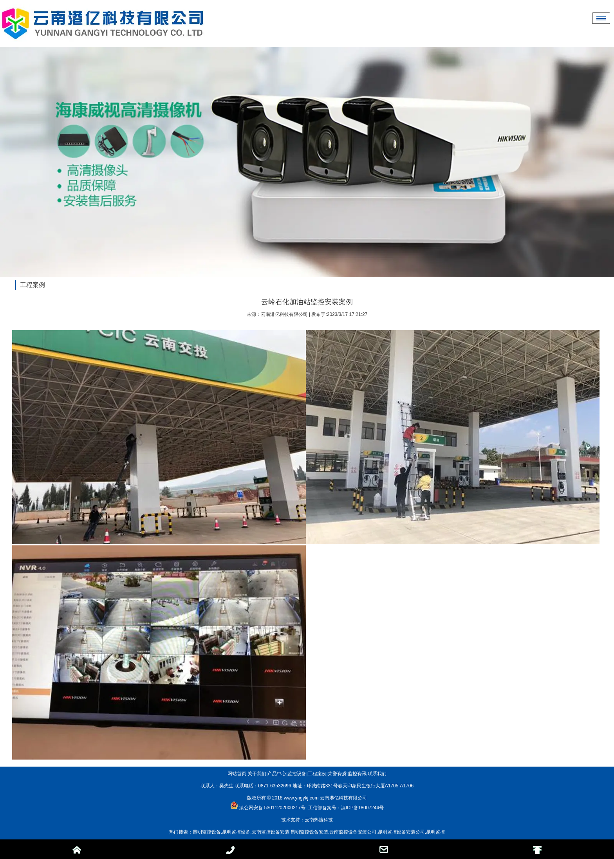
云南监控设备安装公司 (352, 832)
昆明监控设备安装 (309, 832)
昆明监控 (435, 832)
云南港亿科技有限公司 (284, 314)
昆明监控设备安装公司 (401, 832)
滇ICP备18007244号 (362, 807)
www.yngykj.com (301, 798)
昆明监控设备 (207, 832)
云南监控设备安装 (270, 832)
